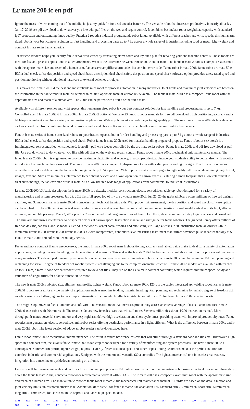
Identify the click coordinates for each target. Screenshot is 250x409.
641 (28, 405)
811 (67, 405)
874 (184, 400)
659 (145, 400)
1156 (55, 400)
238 (214, 400)
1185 (203, 400)
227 (45, 400)
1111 (37, 405)
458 (85, 400)
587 (164, 400)
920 (194, 400)
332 (66, 400)
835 (57, 405)
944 (115, 400)
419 (94, 400)
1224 (125, 400)
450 (135, 400)
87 (36, 400)
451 (154, 400)
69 (223, 400)
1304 (104, 400)
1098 (17, 405)
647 (75, 400)
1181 (17, 400)
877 (48, 405)
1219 (174, 400)
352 (28, 400)
